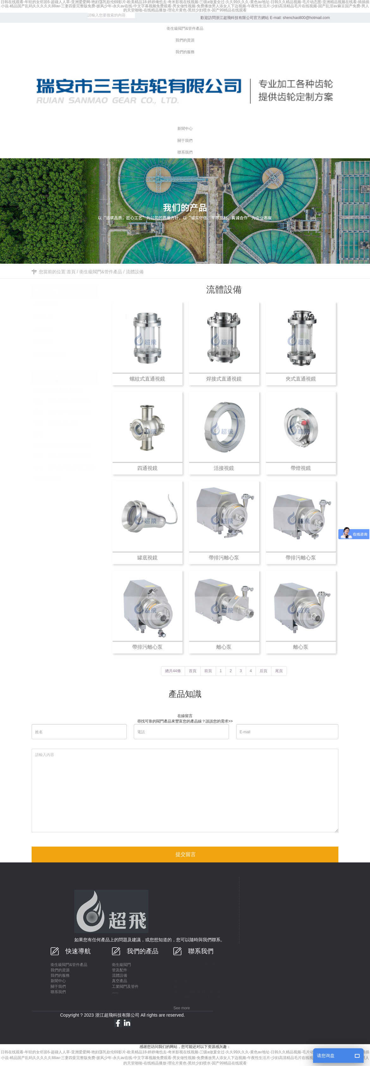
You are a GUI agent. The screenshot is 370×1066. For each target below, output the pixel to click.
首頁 (71, 281)
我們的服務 (60, 975)
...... (115, 992)
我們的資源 (60, 970)
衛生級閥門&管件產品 (100, 281)
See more (181, 1008)
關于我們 (58, 986)
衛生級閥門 (121, 964)
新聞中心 (58, 981)
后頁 (267, 671)
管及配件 (119, 970)
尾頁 (283, 671)
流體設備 (135, 281)
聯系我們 (58, 992)
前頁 (212, 671)
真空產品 (119, 981)
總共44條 (177, 671)
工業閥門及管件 (125, 986)
